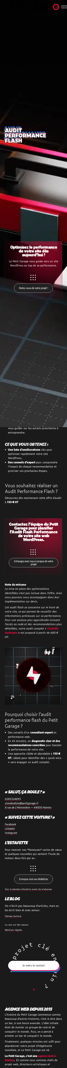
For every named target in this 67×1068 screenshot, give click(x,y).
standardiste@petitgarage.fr (21, 803)
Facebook (10, 824)
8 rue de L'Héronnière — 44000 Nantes (28, 807)
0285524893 (13, 799)
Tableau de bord (13, 916)
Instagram (11, 833)
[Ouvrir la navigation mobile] (60, 7)
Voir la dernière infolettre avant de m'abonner (28, 889)
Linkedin (10, 828)
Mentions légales (13, 929)
